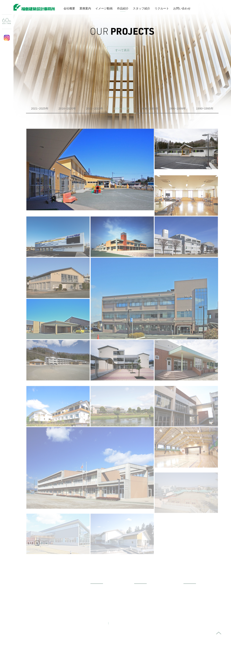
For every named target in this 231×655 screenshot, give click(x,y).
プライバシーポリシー (124, 623)
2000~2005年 (150, 108)
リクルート (162, 8)
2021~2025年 (40, 108)
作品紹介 (123, 8)
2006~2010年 (122, 108)
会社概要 (69, 8)
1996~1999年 (177, 108)
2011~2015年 (95, 108)
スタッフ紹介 (141, 8)
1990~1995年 (204, 108)
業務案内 (85, 8)
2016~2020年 (67, 108)
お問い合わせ (182, 8)
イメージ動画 (104, 8)
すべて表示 (122, 50)
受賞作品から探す (164, 74)
